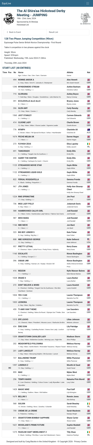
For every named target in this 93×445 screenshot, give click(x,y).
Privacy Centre (80, 441)
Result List (53, 32)
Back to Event (13, 32)
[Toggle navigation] (87, 3)
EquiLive (6, 3)
